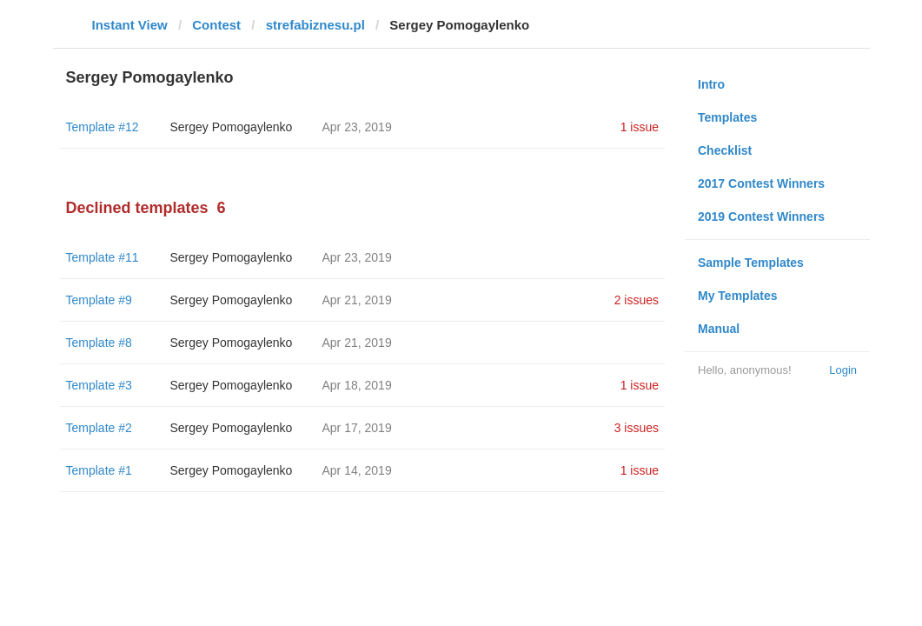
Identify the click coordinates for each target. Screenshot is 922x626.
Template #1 (99, 470)
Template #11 (102, 257)
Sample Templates (751, 263)
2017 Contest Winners (761, 183)
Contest (216, 24)
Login (843, 369)
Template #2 (99, 428)
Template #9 (99, 300)
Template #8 (99, 343)
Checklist (725, 150)
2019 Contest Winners (761, 216)
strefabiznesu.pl (315, 24)
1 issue (639, 127)
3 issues (636, 428)
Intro (711, 84)
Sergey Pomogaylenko (231, 127)
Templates (727, 117)
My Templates (738, 296)
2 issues (636, 300)
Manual (719, 329)
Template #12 (102, 127)
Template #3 (99, 385)
